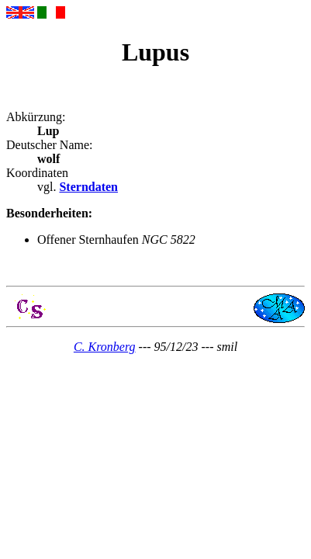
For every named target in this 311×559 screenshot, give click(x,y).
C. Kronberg (105, 346)
